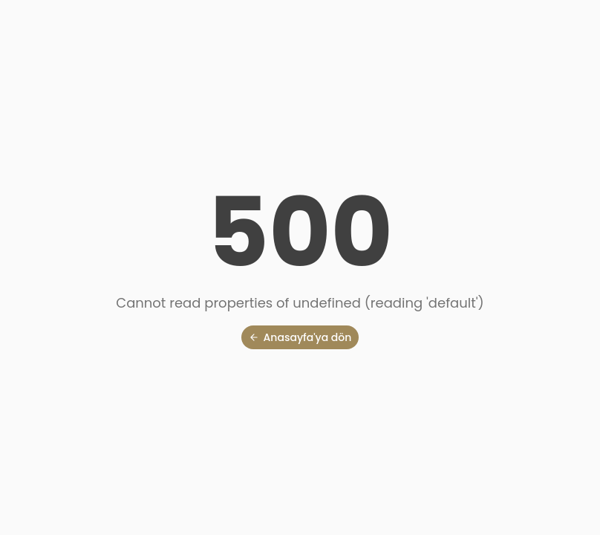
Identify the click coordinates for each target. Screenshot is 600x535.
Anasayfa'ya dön (300, 337)
